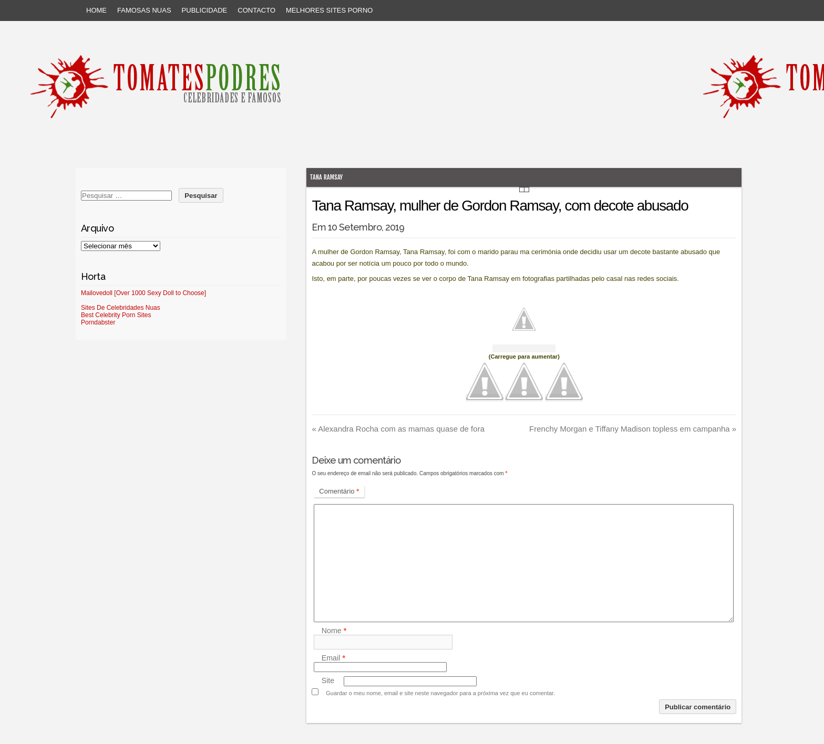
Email (333, 658)
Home (96, 10)
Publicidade (205, 10)
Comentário (339, 491)
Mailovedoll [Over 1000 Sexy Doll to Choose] (143, 293)
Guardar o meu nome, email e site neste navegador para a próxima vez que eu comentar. (440, 693)
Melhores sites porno (329, 10)
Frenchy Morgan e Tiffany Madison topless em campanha (632, 428)
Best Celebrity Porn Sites (116, 315)
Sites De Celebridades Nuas (120, 307)
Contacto (256, 10)
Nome (334, 630)
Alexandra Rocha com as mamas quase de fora (398, 428)
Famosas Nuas (144, 10)
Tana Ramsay (326, 177)
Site (328, 681)
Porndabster (98, 322)
